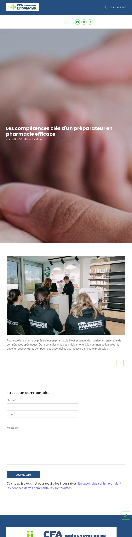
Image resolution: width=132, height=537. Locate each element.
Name (11, 400)
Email (11, 414)
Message (13, 428)
